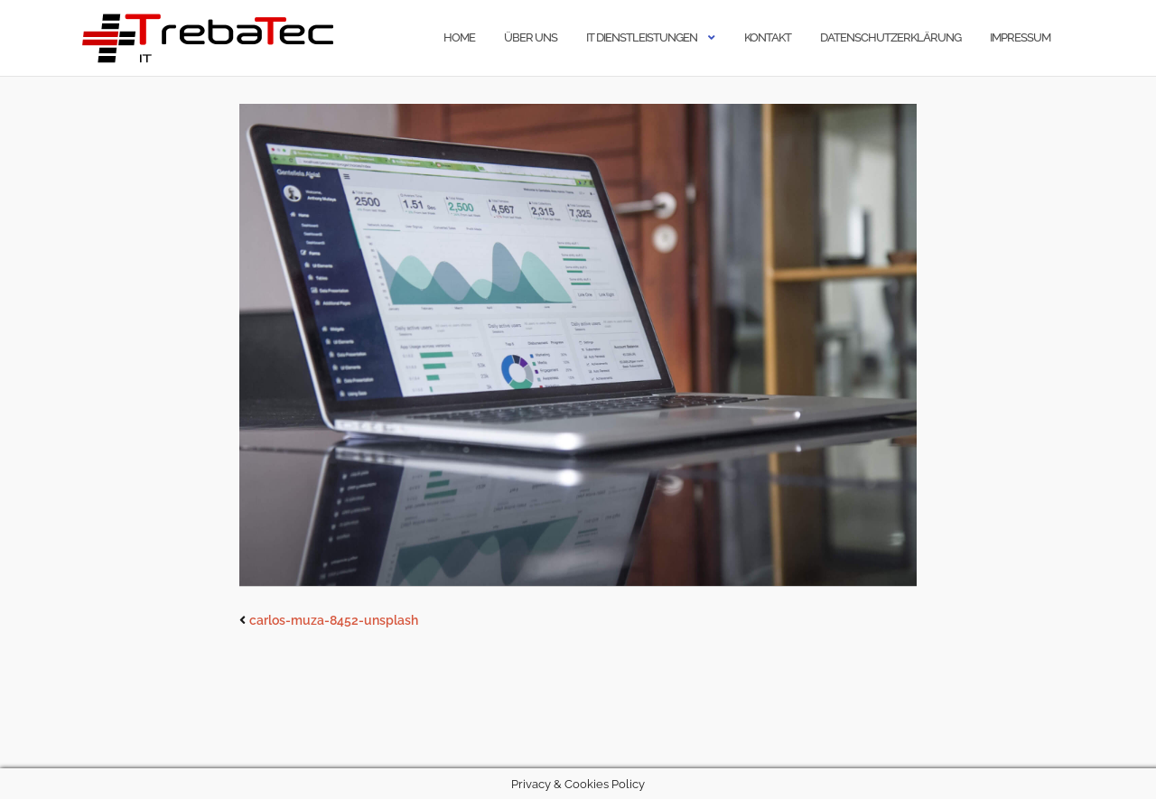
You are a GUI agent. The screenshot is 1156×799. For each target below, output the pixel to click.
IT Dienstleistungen (641, 37)
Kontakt (767, 37)
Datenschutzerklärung (890, 37)
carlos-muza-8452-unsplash (333, 620)
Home (459, 37)
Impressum (1020, 37)
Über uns (530, 37)
